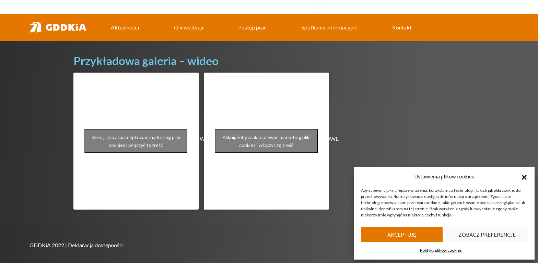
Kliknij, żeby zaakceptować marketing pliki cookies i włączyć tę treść (136, 141)
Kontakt (402, 27)
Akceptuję (401, 234)
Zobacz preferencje (487, 234)
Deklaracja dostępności (96, 245)
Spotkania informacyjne (329, 27)
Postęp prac (252, 27)
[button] (524, 176)
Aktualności (125, 27)
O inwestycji (188, 27)
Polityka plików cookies (441, 250)
